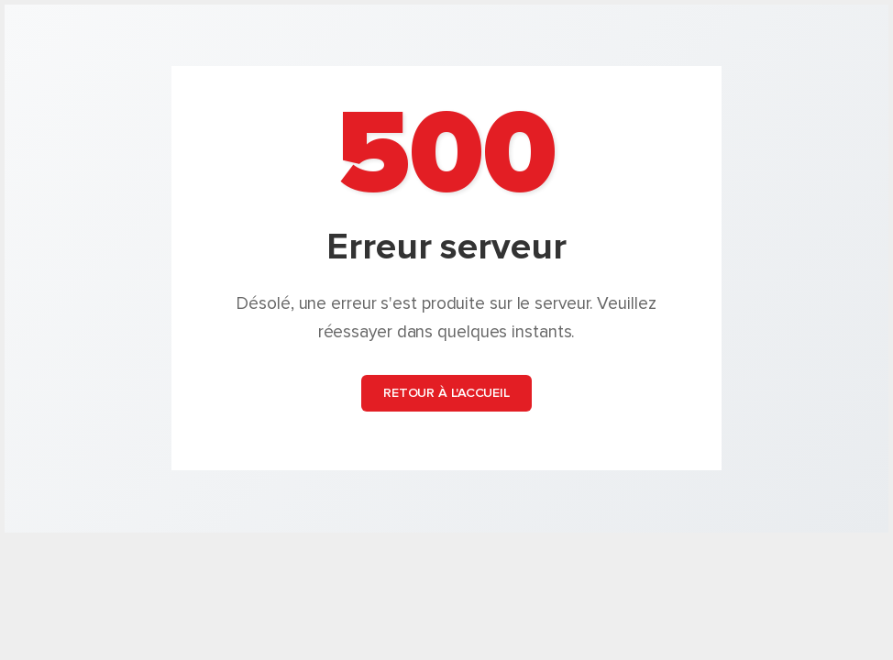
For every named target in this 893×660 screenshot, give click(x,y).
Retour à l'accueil (446, 394)
